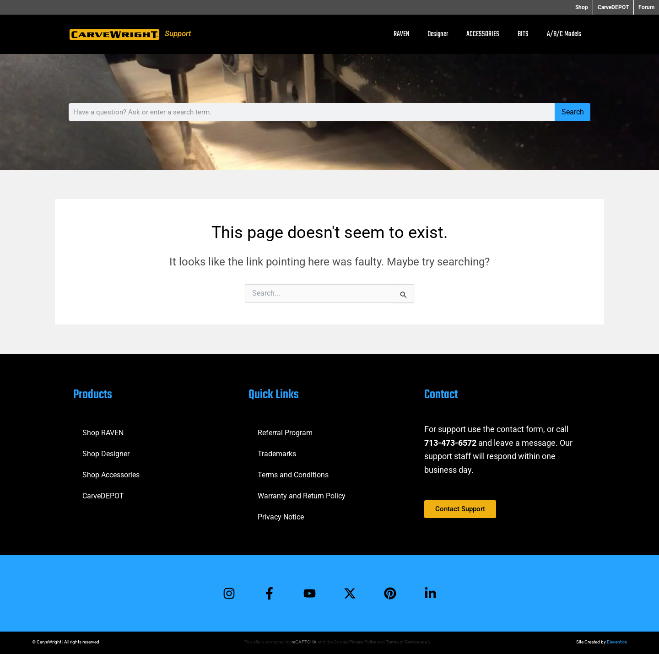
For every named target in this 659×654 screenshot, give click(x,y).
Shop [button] (581, 7)
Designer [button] (437, 34)
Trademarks (277, 453)
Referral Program (285, 432)
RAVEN (401, 34)
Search (573, 112)
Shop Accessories (111, 474)
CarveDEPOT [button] (613, 7)
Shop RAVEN (103, 432)
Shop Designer (106, 453)
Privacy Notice (281, 517)
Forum (646, 7)
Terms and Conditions (293, 474)
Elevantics (617, 641)
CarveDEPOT (103, 496)
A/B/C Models (564, 34)
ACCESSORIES (482, 34)
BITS (523, 34)
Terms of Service (402, 641)
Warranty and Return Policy (302, 496)
